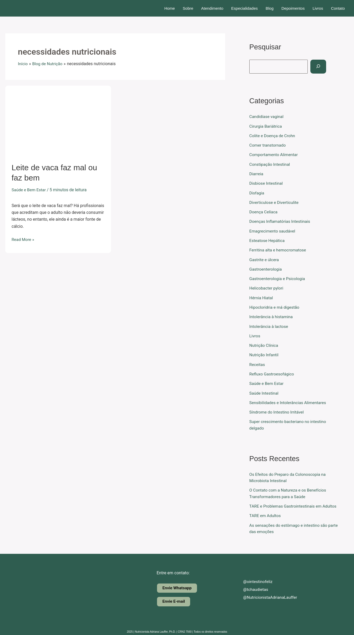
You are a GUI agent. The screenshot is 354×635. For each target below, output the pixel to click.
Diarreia (256, 173)
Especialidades (244, 8)
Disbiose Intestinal (266, 182)
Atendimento (212, 8)
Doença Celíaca (264, 211)
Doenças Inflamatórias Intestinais (280, 220)
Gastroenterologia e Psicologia (278, 277)
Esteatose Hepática (267, 239)
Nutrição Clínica (264, 343)
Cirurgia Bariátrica (266, 125)
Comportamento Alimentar (274, 154)
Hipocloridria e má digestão (275, 305)
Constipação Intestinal (270, 163)
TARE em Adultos (265, 512)
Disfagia (257, 192)
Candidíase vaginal (267, 116)
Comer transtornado (268, 144)
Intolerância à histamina (271, 315)
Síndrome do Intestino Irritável (277, 409)
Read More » (23, 239)
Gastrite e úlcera (264, 258)
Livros (317, 8)
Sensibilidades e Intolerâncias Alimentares (288, 400)
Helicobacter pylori (266, 286)
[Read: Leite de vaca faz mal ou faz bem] (58, 120)
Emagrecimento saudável (273, 230)
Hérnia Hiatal (261, 296)
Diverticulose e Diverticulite (274, 201)
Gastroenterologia (266, 267)
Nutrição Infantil (264, 352)
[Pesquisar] (319, 67)
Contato (338, 8)
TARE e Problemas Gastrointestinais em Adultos (294, 503)
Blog (270, 8)
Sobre (188, 8)
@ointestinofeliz (254, 578)
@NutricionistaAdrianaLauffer (266, 594)
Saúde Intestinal (264, 390)
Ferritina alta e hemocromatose (278, 248)
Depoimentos (293, 8)
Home (169, 8)
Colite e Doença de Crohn (272, 135)
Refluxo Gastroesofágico (272, 371)
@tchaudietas (251, 586)
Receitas (257, 362)
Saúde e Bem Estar (29, 189)
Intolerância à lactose (269, 324)
